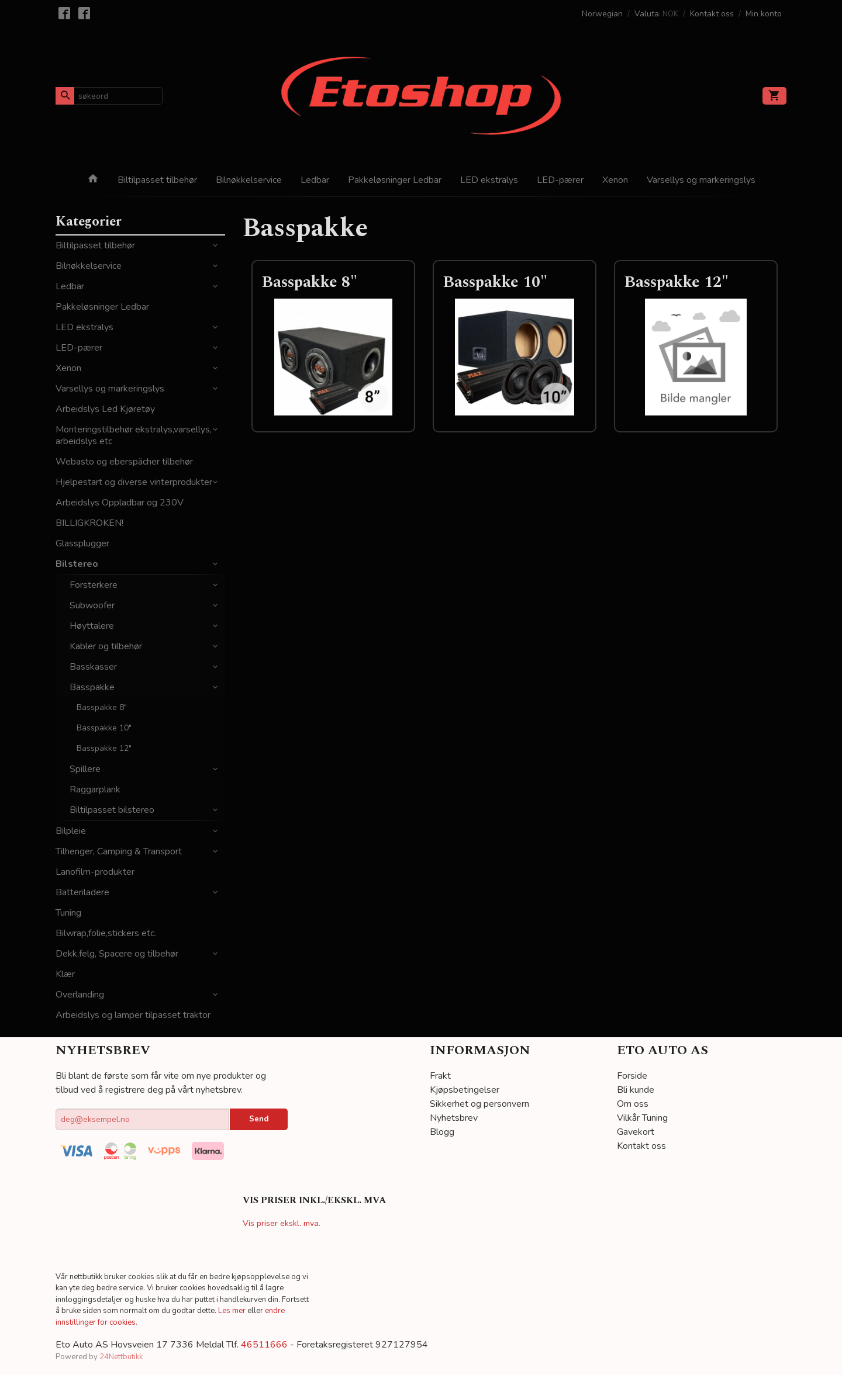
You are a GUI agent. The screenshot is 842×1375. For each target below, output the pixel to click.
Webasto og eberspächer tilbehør (124, 461)
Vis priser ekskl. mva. (281, 1223)
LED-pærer (560, 180)
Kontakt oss (641, 1146)
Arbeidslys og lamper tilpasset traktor (133, 1015)
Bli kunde (635, 1089)
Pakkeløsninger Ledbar (394, 180)
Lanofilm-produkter (95, 871)
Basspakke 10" (104, 727)
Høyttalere (92, 625)
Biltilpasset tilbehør (157, 180)
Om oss (632, 1103)
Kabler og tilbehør (106, 646)
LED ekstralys (489, 180)
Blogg (442, 1131)
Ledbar (315, 180)
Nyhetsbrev (454, 1117)
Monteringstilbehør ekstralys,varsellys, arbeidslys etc (134, 435)
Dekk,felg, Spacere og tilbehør (117, 953)
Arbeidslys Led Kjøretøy (105, 409)
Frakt (440, 1075)
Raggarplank (95, 789)
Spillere (85, 769)
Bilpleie (71, 831)
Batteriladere (82, 892)
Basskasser (93, 666)
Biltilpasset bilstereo (112, 809)
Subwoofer (92, 605)
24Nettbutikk (121, 1357)
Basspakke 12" (104, 748)
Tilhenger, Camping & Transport (119, 851)
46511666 (264, 1344)
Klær (65, 974)
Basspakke (92, 687)
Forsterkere (94, 585)
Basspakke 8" (102, 707)
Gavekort (635, 1131)
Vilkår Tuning (642, 1117)
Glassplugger (82, 543)
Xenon (615, 180)
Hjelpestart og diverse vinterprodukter (134, 482)
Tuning (68, 912)
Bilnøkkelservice (249, 180)
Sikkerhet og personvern (479, 1103)
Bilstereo (77, 563)
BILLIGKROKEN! (89, 523)
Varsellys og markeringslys (701, 180)
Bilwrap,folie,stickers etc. (106, 933)
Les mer (232, 1310)
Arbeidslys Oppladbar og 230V (120, 502)
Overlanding (80, 994)
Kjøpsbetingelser (464, 1089)
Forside (632, 1075)
